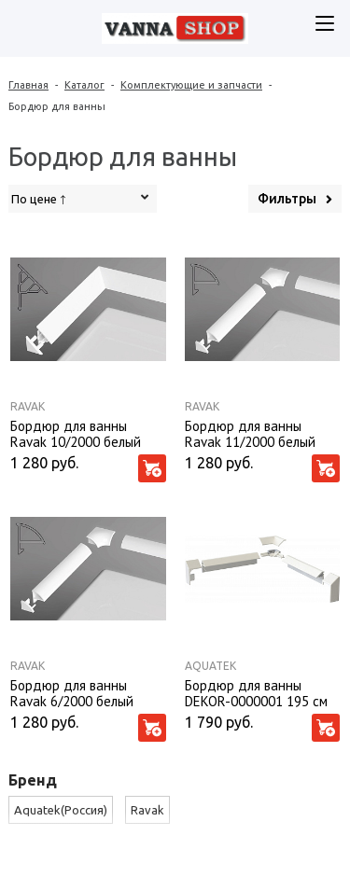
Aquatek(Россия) (60, 809)
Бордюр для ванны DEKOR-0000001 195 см (256, 692)
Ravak (27, 406)
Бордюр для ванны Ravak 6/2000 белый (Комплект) (71, 692)
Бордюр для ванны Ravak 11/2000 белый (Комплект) (250, 433)
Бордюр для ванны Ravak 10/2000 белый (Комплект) (75, 433)
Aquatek (210, 666)
